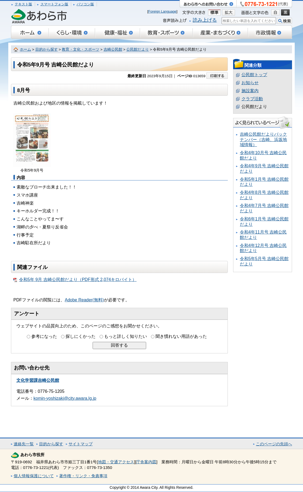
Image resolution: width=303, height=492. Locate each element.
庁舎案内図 (146, 462)
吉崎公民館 (113, 49)
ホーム (25, 49)
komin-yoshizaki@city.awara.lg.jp (64, 398)
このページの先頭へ (274, 444)
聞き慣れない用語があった (181, 336)
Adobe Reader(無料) (84, 300)
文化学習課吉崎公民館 (37, 380)
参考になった (44, 336)
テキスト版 (23, 4)
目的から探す (46, 49)
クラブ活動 (252, 99)
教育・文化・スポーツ (80, 49)
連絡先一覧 (24, 444)
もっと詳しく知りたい (125, 336)
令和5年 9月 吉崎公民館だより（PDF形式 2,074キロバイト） (75, 279)
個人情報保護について (34, 475)
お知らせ (250, 82)
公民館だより (137, 49)
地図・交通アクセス (116, 462)
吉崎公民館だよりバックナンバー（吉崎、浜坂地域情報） (263, 139)
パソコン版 (85, 4)
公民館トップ (254, 74)
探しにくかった (81, 336)
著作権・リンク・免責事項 (83, 475)
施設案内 (250, 90)
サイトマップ (81, 444)
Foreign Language (162, 11)
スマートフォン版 (54, 4)
